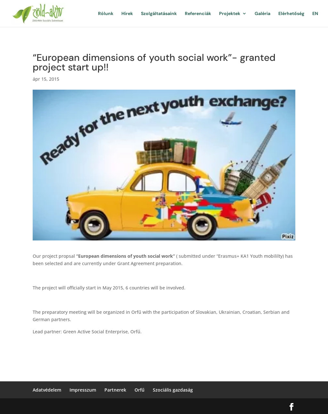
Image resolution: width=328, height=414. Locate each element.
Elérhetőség (291, 13)
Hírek (127, 13)
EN (315, 13)
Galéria (262, 13)
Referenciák (198, 13)
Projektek (229, 13)
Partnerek (115, 390)
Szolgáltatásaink (159, 13)
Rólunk (105, 13)
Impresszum (83, 390)
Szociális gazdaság (173, 390)
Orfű (139, 390)
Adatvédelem (47, 390)
